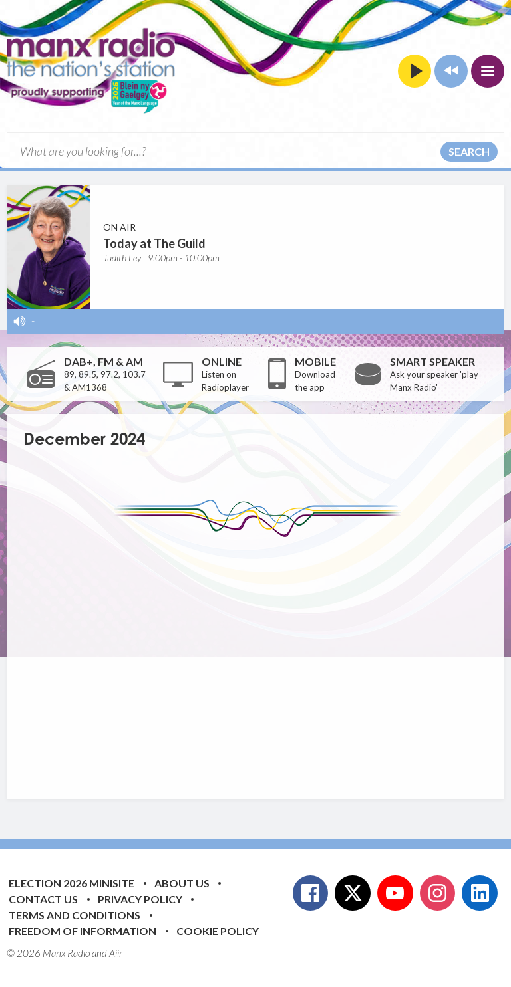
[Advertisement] (267, 658)
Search (469, 151)
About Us (182, 883)
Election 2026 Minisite (71, 883)
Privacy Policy (140, 899)
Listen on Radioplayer (225, 381)
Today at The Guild (154, 243)
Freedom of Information (82, 931)
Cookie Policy (217, 931)
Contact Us (43, 899)
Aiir (115, 953)
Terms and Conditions (74, 915)
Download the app (315, 381)
